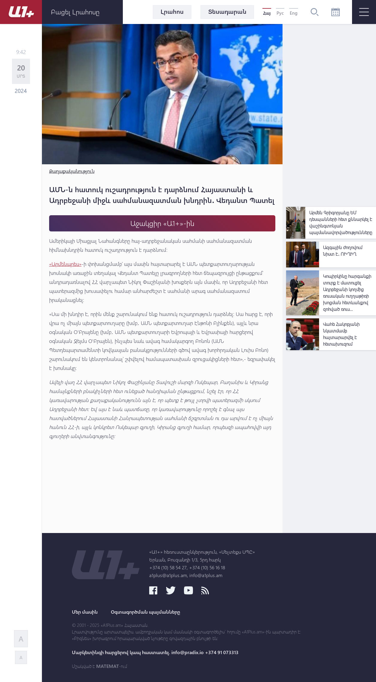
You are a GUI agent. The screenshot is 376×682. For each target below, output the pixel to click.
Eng (294, 13)
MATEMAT (107, 666)
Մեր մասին (85, 611)
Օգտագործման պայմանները (145, 611)
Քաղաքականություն (71, 171)
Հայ (267, 13)
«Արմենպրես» (65, 264)
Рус (280, 13)
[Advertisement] (331, 114)
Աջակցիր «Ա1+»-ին (162, 223)
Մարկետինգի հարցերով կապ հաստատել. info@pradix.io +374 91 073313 (155, 652)
